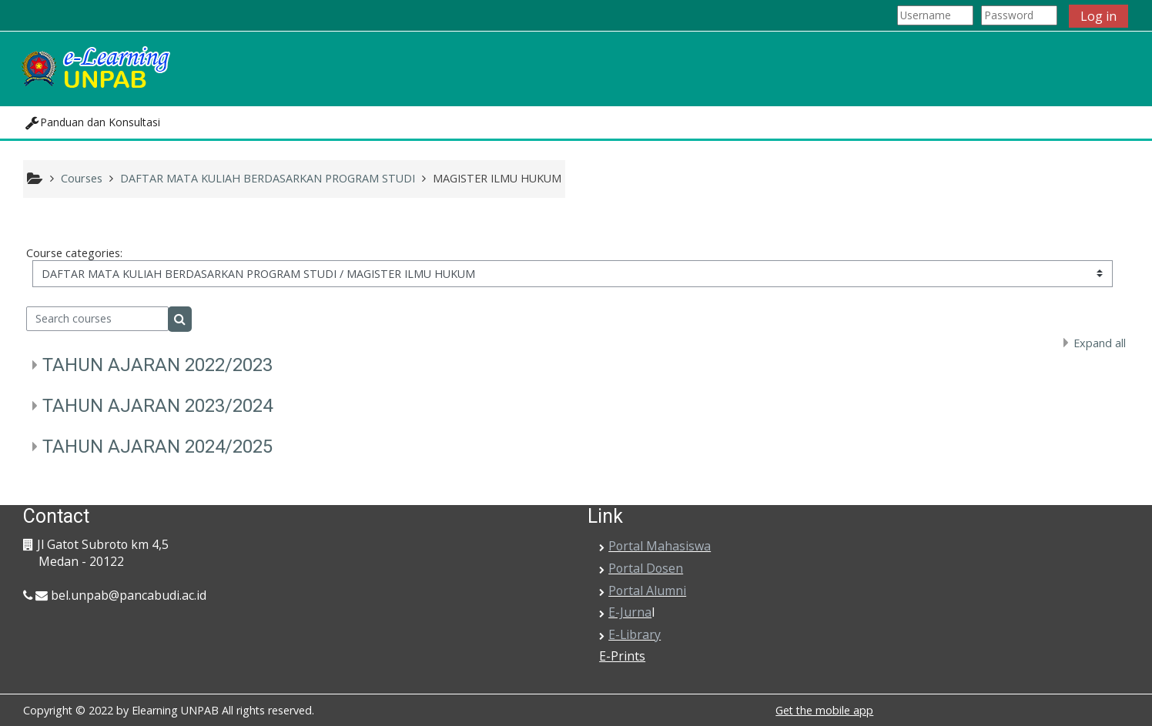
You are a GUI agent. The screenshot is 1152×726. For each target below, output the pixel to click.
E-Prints (622, 655)
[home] (95, 67)
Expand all (1099, 343)
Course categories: (74, 253)
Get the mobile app (824, 710)
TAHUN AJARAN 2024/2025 (157, 446)
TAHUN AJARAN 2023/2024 (157, 406)
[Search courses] (97, 318)
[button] (93, 122)
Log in (1098, 16)
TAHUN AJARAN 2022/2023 (157, 365)
